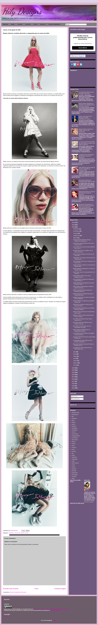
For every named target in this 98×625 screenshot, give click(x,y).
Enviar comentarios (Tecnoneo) (18, 592)
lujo (73, 453)
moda (26, 533)
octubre (75, 233)
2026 (73, 222)
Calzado (74, 426)
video (73, 478)
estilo (73, 445)
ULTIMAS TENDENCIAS (54, 24)
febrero (75, 363)
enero (75, 365)
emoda (73, 443)
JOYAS (35, 24)
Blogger (54, 620)
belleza (73, 422)
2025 (73, 224)
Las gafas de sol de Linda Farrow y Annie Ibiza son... (82, 348)
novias (73, 467)
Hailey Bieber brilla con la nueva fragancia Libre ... (82, 276)
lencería (74, 451)
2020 (73, 374)
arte (73, 416)
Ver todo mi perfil (88, 502)
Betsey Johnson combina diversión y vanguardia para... (83, 294)
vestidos (74, 476)
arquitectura (75, 414)
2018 (73, 379)
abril (74, 358)
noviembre (76, 231)
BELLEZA (42, 24)
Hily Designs (22, 11)
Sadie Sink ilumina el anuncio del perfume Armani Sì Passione (87, 193)
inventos (74, 447)
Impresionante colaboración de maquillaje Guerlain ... (81, 330)
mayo (75, 356)
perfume (74, 470)
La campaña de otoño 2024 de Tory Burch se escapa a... (82, 341)
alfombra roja (75, 412)
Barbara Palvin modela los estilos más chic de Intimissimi (86, 130)
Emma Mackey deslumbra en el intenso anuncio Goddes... (83, 308)
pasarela (74, 469)
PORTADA (5, 24)
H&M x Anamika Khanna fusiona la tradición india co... (82, 290)
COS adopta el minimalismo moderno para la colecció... (83, 287)
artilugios (74, 418)
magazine (74, 457)
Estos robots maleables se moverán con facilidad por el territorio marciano (86, 105)
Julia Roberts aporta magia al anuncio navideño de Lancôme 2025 (87, 169)
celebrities (74, 430)
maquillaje (74, 459)
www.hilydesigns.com (56, 610)
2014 (73, 388)
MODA (12, 24)
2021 (73, 372)
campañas (11, 533)
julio (74, 351)
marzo (75, 360)
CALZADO (28, 24)
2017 (73, 381)
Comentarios (75, 399)
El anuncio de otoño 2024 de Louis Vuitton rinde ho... (82, 323)
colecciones (17, 533)
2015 (73, 385)
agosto (75, 237)
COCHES (20, 24)
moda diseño (75, 463)
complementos (76, 435)
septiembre (76, 235)
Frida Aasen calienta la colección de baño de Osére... (83, 305)
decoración (75, 439)
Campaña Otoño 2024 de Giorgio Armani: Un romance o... (82, 240)
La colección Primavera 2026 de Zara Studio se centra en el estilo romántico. (87, 143)
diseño (22, 533)
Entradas (74, 396)
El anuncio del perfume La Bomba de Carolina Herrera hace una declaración (86, 206)
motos (73, 465)
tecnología (74, 474)
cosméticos (75, 437)
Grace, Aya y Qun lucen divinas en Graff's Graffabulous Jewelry (85, 118)
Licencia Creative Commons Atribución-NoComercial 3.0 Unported (51, 609)
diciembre (76, 229)
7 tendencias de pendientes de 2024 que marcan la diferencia (86, 156)
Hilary (87, 489)
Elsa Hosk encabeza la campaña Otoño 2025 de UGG (87, 181)
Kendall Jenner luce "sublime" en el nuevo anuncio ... (83, 251)
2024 (73, 227)
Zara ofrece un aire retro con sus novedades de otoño (82, 326)
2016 (73, 383)
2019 (73, 376)
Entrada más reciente (10, 589)
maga (73, 455)
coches (74, 432)
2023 (73, 368)
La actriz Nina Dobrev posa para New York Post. (86, 92)
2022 (73, 370)
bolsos (73, 424)
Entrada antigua (60, 589)
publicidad (74, 472)
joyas (73, 449)
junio (74, 354)
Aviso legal (6, 616)
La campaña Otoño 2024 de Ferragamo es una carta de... (83, 334)
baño (73, 420)
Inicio (36, 589)
